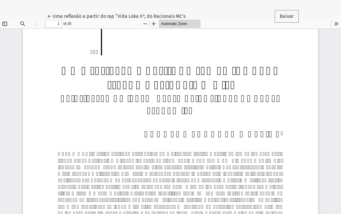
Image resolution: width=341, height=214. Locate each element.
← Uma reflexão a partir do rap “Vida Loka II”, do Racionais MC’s (116, 15)
